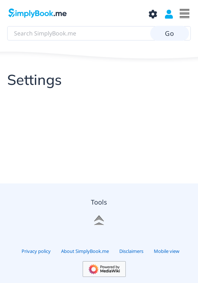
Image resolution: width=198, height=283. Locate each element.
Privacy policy (36, 251)
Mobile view (166, 251)
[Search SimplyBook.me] (99, 33)
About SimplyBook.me (85, 251)
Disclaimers (131, 251)
